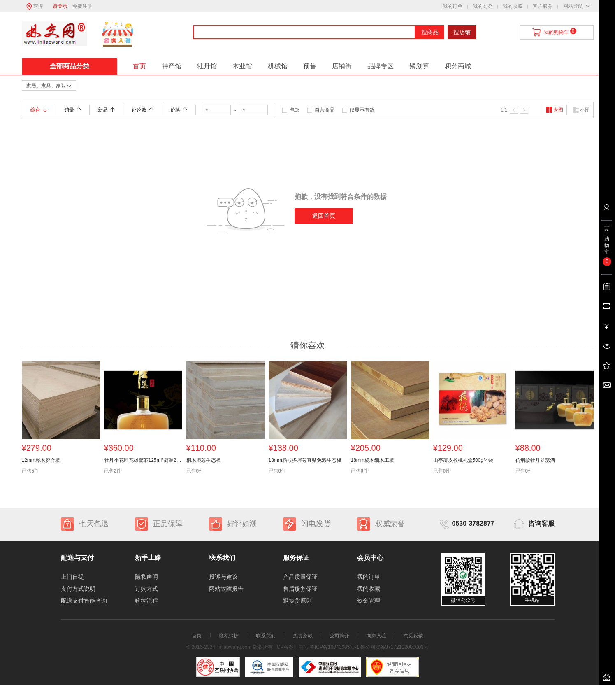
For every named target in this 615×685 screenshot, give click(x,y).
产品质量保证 (300, 576)
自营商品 (324, 110)
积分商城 (458, 66)
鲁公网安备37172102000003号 (394, 647)
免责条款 (303, 635)
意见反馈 (413, 635)
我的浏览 (482, 6)
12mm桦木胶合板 (41, 460)
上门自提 (72, 576)
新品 (106, 110)
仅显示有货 (362, 110)
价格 (178, 110)
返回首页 (323, 215)
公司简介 (339, 635)
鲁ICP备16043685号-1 (334, 647)
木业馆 (242, 66)
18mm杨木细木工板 (372, 460)
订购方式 (146, 588)
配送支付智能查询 (84, 600)
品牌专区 (380, 66)
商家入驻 (376, 635)
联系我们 (266, 635)
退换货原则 (297, 600)
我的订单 (452, 6)
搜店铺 (462, 32)
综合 (38, 110)
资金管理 (368, 600)
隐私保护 (229, 635)
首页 (139, 66)
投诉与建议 (223, 576)
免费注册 (82, 6)
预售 (309, 66)
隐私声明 (146, 576)
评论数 (142, 110)
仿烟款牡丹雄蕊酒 (535, 460)
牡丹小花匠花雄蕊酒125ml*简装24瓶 (143, 460)
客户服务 (542, 6)
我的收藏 (512, 6)
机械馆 (278, 66)
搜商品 (430, 32)
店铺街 (342, 66)
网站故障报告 (226, 588)
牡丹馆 (207, 66)
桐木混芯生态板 (203, 460)
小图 (581, 110)
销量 (72, 110)
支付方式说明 (78, 588)
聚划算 (419, 66)
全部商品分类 (69, 66)
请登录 (60, 6)
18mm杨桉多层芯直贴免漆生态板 (305, 460)
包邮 (294, 110)
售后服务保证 (300, 588)
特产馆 (171, 66)
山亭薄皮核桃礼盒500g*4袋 (463, 460)
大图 (554, 110)
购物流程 (146, 600)
